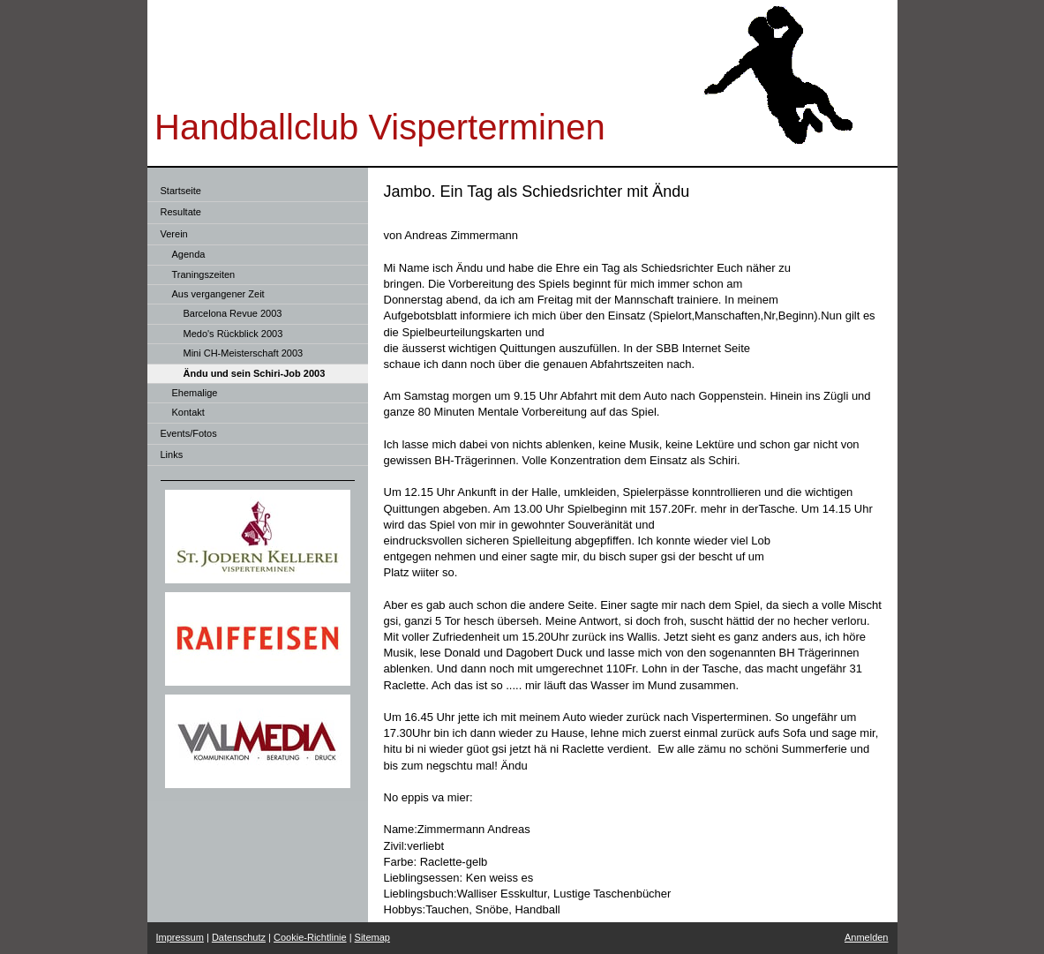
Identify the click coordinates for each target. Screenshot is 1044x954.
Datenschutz (239, 937)
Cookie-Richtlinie (310, 937)
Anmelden (867, 937)
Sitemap (372, 937)
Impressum (180, 937)
